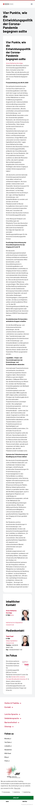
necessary (6, 792)
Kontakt (8, 707)
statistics (16, 792)
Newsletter (8, 749)
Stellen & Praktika (12, 703)
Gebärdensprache (12, 718)
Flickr (7, 761)
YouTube (8, 742)
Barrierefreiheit (11, 722)
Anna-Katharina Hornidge (14, 63)
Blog (6, 757)
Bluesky (7, 738)
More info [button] (17, 788)
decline (24, 801)
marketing (26, 792)
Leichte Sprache (12, 714)
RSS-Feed (7, 753)
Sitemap (8, 726)
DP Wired (30, 804)
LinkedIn (8, 746)
